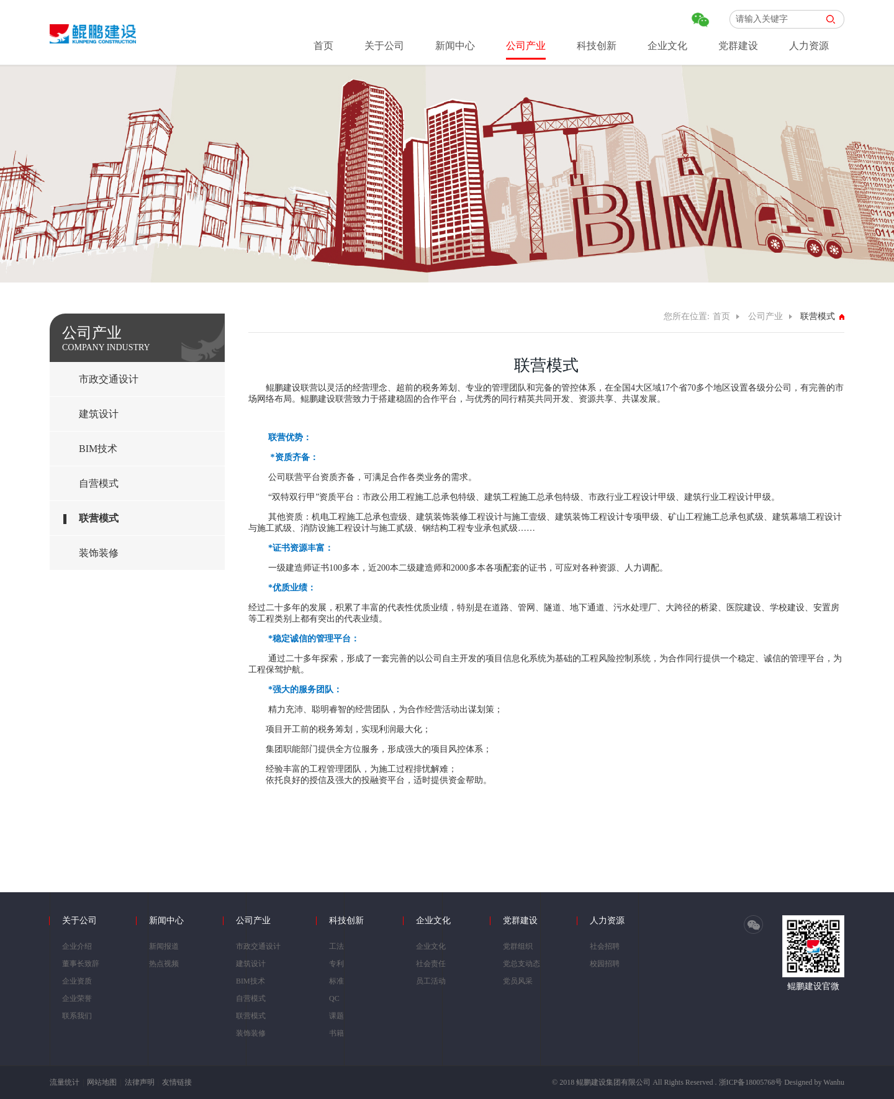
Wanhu (833, 1082)
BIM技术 (98, 448)
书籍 (336, 1033)
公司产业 (526, 45)
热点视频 (164, 963)
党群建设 (738, 45)
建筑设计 (99, 414)
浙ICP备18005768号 (751, 1082)
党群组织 (518, 946)
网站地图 (102, 1082)
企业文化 (667, 45)
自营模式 (99, 483)
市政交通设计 (108, 379)
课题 (336, 1015)
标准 (336, 981)
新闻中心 (455, 45)
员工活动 (431, 981)
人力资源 (809, 45)
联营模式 (99, 518)
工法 (336, 946)
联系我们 (77, 1015)
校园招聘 (605, 963)
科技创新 (596, 45)
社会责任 (431, 963)
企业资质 (77, 981)
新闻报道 (164, 946)
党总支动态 (521, 963)
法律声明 (140, 1082)
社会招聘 (605, 946)
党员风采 (518, 981)
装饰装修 (99, 553)
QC (334, 998)
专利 (336, 963)
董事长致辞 (80, 963)
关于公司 (384, 45)
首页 (323, 45)
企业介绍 (77, 946)
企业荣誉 (77, 998)
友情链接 (177, 1082)
